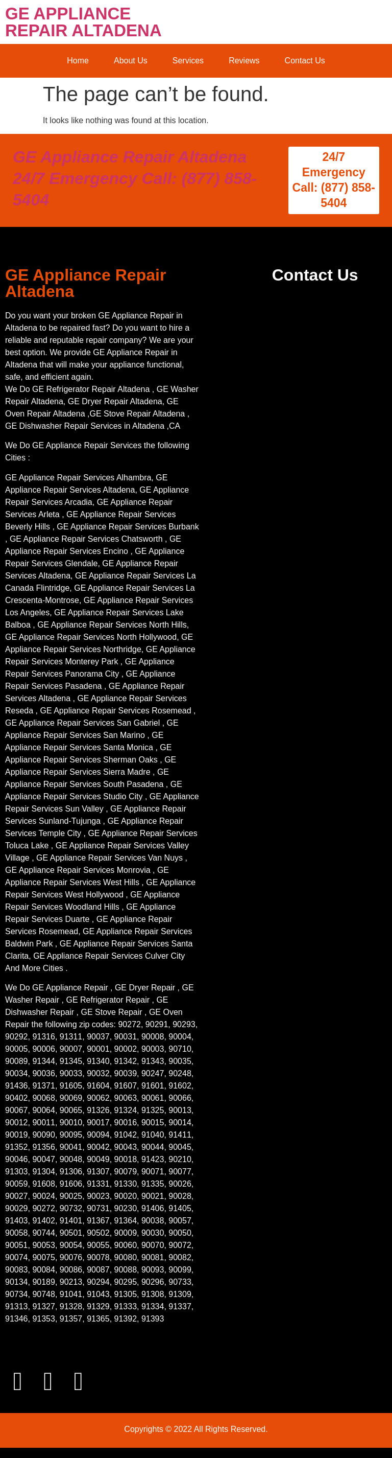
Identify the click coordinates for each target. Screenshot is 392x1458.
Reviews (244, 60)
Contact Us (305, 60)
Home (78, 60)
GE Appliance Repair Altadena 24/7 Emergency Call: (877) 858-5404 (135, 178)
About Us (131, 60)
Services (188, 60)
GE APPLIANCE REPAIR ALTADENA (83, 22)
